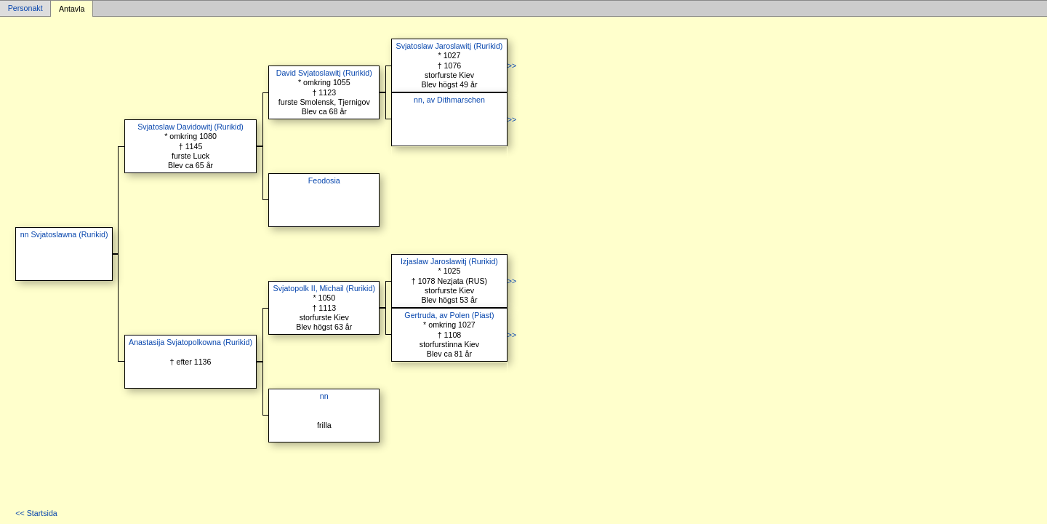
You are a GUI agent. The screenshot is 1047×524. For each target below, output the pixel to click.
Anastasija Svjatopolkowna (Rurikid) (190, 342)
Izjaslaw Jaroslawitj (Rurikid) (449, 261)
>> (512, 65)
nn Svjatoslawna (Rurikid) (64, 234)
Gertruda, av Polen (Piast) (449, 315)
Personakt (25, 8)
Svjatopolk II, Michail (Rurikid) (324, 288)
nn (324, 396)
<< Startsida (36, 513)
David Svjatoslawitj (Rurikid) (324, 72)
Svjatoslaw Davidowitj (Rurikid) (190, 126)
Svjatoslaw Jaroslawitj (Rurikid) (449, 45)
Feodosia (324, 180)
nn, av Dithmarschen (449, 99)
